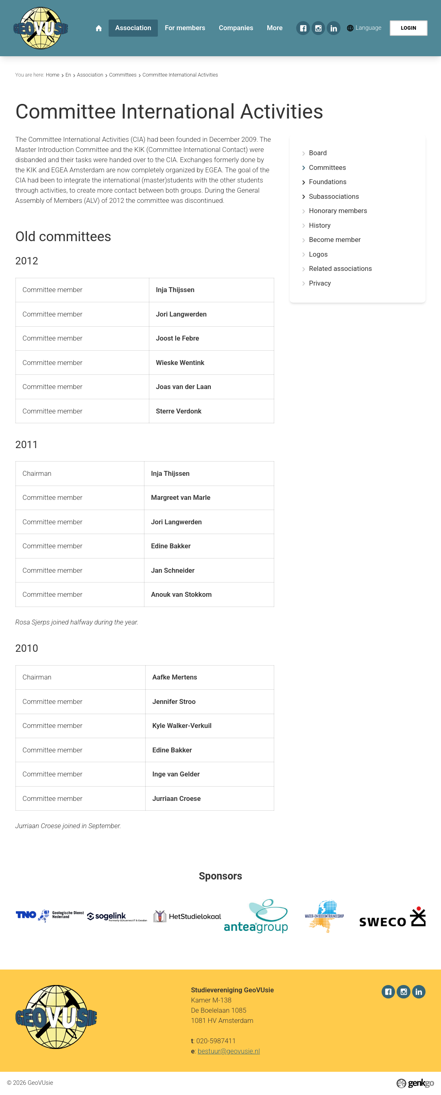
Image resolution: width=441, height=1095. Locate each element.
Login (408, 28)
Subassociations (334, 196)
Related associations (340, 269)
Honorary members (338, 211)
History (320, 225)
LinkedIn (333, 28)
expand (304, 182)
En (68, 75)
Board (318, 153)
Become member (335, 240)
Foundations (328, 182)
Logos (318, 254)
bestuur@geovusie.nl (229, 1051)
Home (52, 75)
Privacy (320, 283)
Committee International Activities (180, 75)
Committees (123, 75)
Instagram (318, 28)
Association (90, 75)
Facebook (303, 28)
